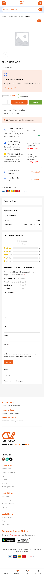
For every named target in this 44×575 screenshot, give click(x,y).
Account (4, 507)
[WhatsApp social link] (15, 113)
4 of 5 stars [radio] (24, 279)
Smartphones (13, 16)
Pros (5, 317)
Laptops (4, 476)
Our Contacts (6, 525)
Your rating (9, 279)
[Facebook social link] (7, 113)
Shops (4, 521)
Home (4, 16)
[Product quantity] (5, 102)
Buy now (35, 102)
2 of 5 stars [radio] (20, 279)
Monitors (5, 483)
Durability (7, 285)
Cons (5, 326)
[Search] (22, 9)
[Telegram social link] (18, 113)
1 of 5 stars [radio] (18, 279)
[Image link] (9, 437)
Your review (9, 292)
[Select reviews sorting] (11, 375)
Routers (4, 479)
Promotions (6, 497)
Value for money (10, 282)
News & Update (7, 517)
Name (7, 335)
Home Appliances (8, 487)
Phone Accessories (8, 472)
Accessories (25, 16)
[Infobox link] (8, 402)
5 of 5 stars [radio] (25, 279)
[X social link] (10, 113)
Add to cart (19, 102)
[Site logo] (22, 3)
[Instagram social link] (3, 459)
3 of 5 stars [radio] (22, 279)
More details (35, 172)
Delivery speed (9, 288)
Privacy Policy (6, 500)
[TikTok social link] (11, 459)
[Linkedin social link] (12, 113)
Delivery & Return (8, 504)
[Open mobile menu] (4, 3)
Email (6, 344)
